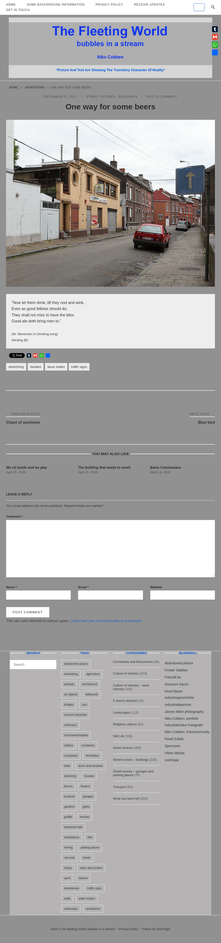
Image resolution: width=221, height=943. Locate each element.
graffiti (68, 817)
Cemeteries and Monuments (133, 662)
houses (84, 817)
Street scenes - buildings (112, 96)
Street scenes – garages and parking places (133, 773)
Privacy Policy (128, 929)
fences (68, 786)
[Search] (51, 662)
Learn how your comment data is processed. (106, 621)
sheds (86, 857)
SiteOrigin (163, 929)
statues (83, 878)
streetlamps (71, 888)
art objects (70, 694)
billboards (92, 694)
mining (68, 847)
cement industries (75, 715)
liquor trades (56, 367)
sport (67, 878)
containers (88, 745)
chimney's (70, 725)
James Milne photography (184, 712)
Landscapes (121, 712)
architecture (89, 684)
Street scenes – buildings (130, 759)
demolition (92, 755)
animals (69, 684)
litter (90, 837)
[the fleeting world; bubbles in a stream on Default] (199, 7)
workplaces (93, 908)
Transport (119, 787)
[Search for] (33, 664)
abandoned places (76, 664)
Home (13, 87)
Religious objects (125, 724)
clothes (68, 745)
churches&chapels (76, 735)
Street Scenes (123, 748)
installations (71, 837)
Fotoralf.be (173, 677)
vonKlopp (172, 760)
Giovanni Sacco (176, 684)
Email (83, 587)
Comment (14, 516)
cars (84, 704)
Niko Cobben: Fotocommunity (187, 732)
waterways (71, 908)
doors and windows (90, 766)
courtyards (71, 755)
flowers (85, 786)
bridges (68, 704)
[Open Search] (213, 7)
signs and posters (91, 868)
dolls (67, 766)
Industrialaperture (178, 705)
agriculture (93, 674)
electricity (70, 776)
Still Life (118, 736)
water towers (87, 898)
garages (88, 796)
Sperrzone (172, 746)
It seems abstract (125, 700)
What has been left (126, 798)
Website (156, 587)
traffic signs (79, 367)
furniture (69, 796)
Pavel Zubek (174, 739)
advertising (34, 87)
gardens (69, 806)
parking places (90, 847)
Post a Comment (161, 96)
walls (67, 898)
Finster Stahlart (176, 670)
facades (35, 367)
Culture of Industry (126, 673)
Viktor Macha (174, 753)
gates (86, 806)
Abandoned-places (179, 663)
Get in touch (18, 10)
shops (68, 868)
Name (11, 587)
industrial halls (73, 827)
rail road (69, 857)
